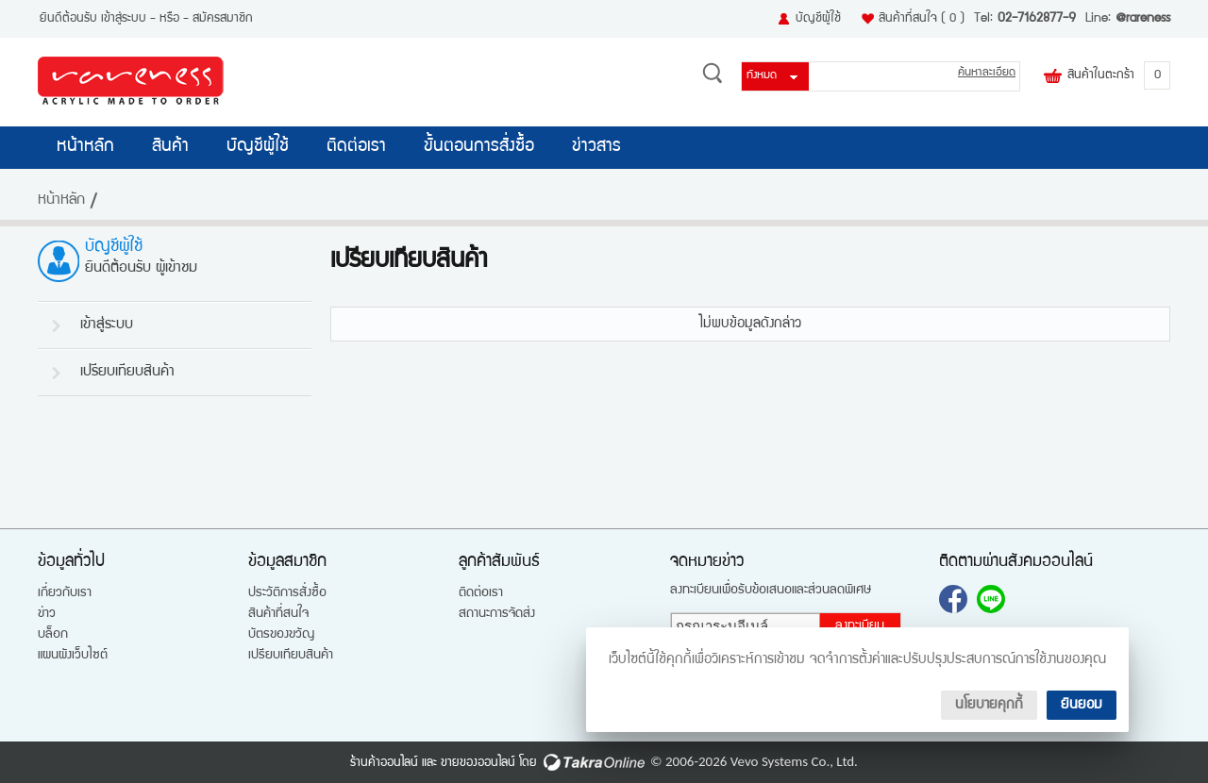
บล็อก (53, 635)
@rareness (1143, 19)
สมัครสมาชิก (223, 19)
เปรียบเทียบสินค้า (127, 372)
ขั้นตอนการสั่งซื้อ (479, 147)
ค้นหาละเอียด (986, 73)
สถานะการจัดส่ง (497, 614)
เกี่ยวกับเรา (65, 593)
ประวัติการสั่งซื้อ (287, 593)
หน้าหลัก (85, 147)
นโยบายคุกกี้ (989, 705)
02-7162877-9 (1037, 19)
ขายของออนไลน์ (478, 763)
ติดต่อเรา (356, 147)
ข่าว (47, 614)
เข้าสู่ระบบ (123, 19)
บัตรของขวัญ (281, 635)
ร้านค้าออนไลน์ (384, 763)
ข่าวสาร (596, 147)
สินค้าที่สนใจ (922, 19)
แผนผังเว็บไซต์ (73, 655)
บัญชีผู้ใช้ (818, 19)
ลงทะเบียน (859, 626)
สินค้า (170, 147)
